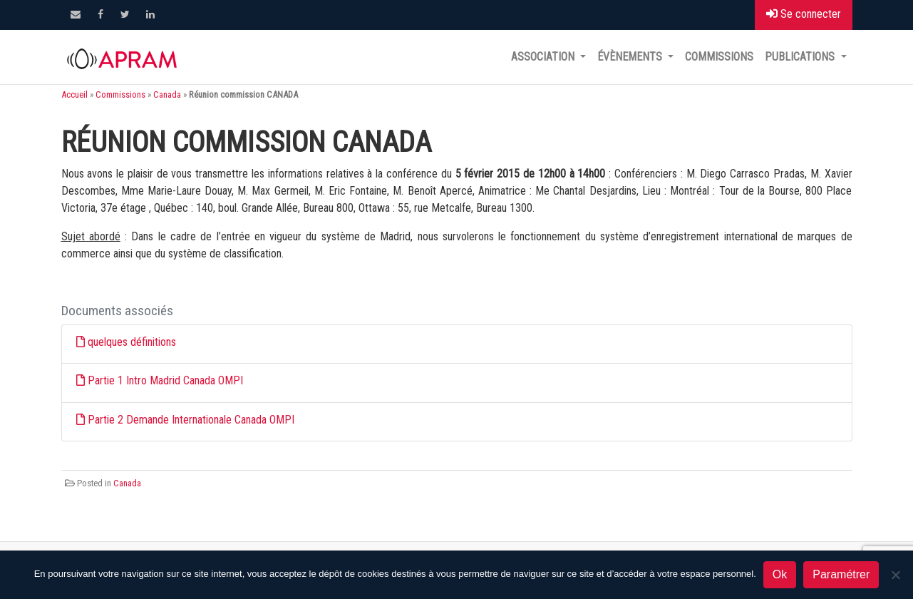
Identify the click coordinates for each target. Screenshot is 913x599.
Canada (167, 94)
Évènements (631, 56)
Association (544, 56)
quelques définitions (132, 342)
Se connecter (803, 14)
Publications (801, 56)
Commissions (719, 56)
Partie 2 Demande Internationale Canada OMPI (191, 419)
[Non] (895, 575)
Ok (780, 574)
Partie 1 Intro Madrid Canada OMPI (165, 380)
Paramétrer (841, 574)
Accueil (74, 94)
